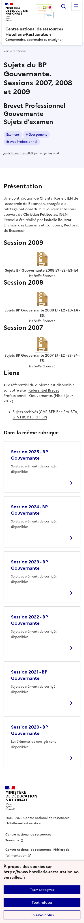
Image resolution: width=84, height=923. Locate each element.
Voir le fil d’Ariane (15, 51)
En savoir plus (42, 915)
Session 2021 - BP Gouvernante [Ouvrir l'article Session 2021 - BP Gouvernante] (29, 675)
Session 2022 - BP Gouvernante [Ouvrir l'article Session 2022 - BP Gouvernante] (29, 620)
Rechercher (63, 6)
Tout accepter (42, 890)
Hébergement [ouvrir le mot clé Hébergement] (36, 134)
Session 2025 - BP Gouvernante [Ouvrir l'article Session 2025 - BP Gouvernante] (29, 454)
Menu (75, 6)
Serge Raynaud (49, 153)
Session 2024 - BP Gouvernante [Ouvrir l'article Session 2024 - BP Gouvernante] (29, 509)
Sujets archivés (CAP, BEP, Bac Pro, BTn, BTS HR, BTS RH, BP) (45, 414)
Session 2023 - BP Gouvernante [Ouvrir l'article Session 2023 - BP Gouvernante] (29, 564)
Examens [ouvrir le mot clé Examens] (12, 134)
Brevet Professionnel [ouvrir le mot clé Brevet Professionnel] (21, 141)
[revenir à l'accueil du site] (42, 31)
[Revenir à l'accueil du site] (21, 798)
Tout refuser (42, 902)
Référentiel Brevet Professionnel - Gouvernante (31, 393)
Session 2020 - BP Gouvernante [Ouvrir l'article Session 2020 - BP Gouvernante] (29, 730)
